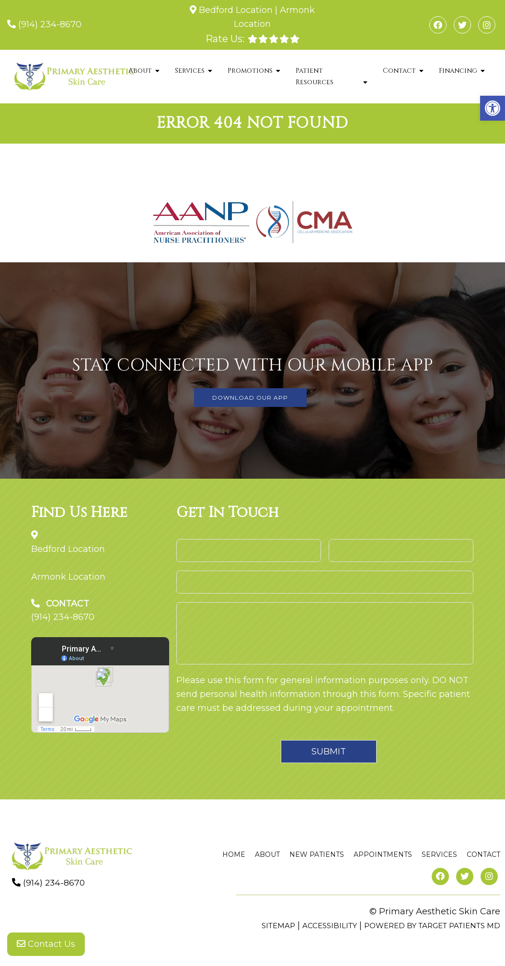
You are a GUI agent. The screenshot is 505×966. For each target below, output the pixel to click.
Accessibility (329, 925)
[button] (492, 108)
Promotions (250, 70)
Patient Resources (314, 76)
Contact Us (46, 947)
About (140, 70)
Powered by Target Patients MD (432, 925)
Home (233, 854)
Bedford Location (236, 10)
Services (190, 70)
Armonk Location (68, 577)
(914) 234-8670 (49, 24)
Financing (458, 70)
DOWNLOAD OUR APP (250, 397)
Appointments (383, 854)
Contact (399, 70)
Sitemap (278, 925)
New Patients (316, 854)
